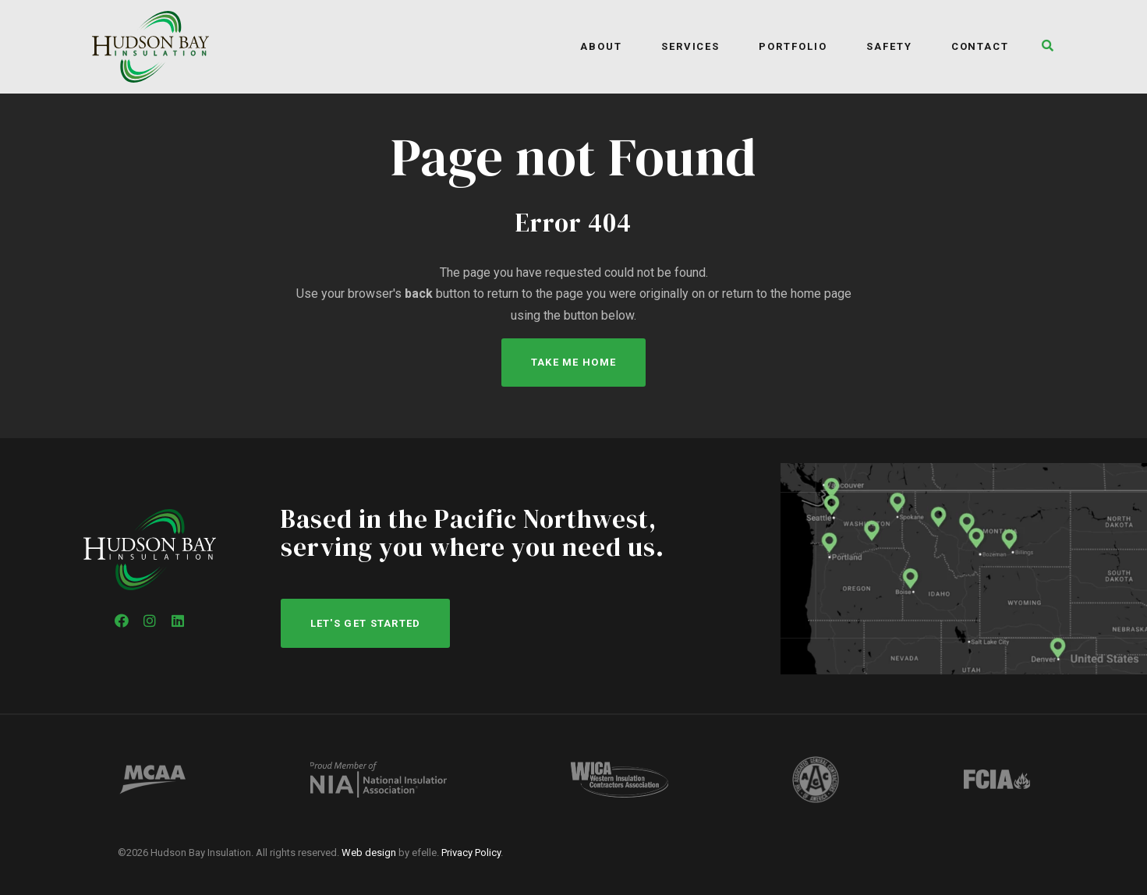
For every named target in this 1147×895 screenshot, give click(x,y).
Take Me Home (574, 362)
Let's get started (365, 623)
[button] (1043, 47)
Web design (369, 852)
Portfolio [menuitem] (793, 46)
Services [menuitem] (690, 46)
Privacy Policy (471, 852)
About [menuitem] (601, 46)
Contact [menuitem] (980, 46)
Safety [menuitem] (889, 46)
